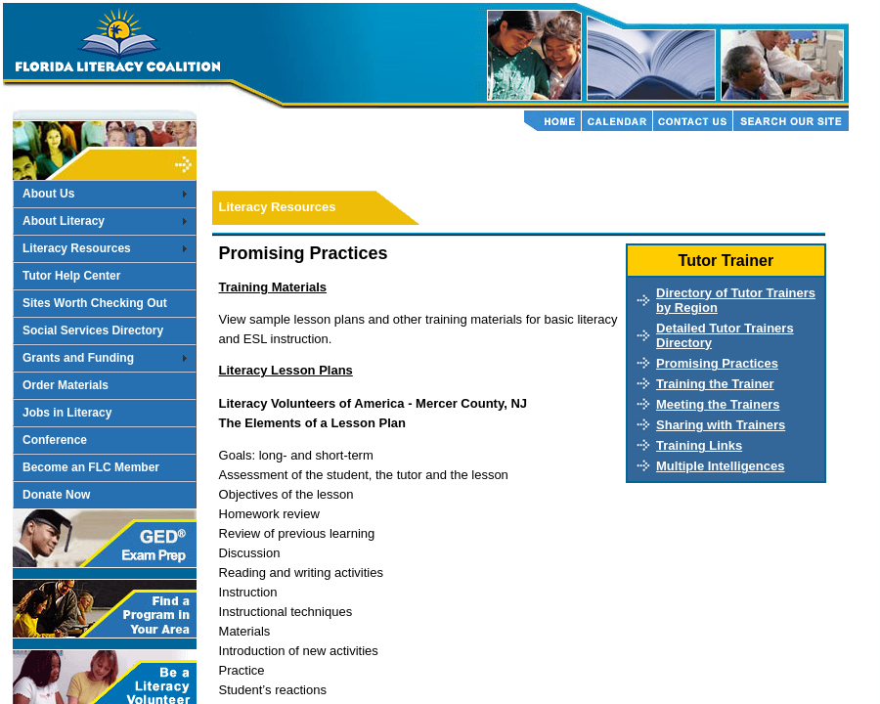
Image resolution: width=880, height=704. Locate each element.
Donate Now (56, 495)
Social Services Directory (92, 330)
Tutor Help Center (71, 276)
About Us (48, 193)
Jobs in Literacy (66, 412)
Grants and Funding (78, 358)
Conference (54, 440)
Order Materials (65, 385)
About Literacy (63, 221)
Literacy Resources (76, 248)
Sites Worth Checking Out (94, 303)
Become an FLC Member (90, 467)
